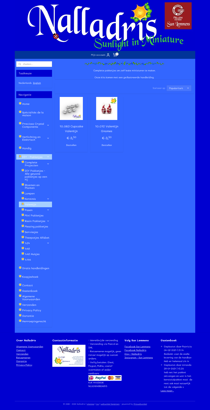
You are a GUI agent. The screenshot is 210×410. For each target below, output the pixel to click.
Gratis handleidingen (35, 268)
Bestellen (71, 145)
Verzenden (29, 304)
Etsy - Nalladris (133, 353)
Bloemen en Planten (32, 186)
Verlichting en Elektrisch (35, 138)
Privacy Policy (31, 310)
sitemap (90, 404)
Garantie (28, 315)
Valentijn (30, 204)
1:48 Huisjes (32, 254)
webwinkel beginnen (110, 404)
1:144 (28, 259)
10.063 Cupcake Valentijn (71, 128)
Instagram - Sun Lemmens (139, 357)
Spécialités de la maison (33, 114)
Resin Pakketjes (37, 221)
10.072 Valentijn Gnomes (106, 128)
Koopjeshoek (30, 276)
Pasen (37, 210)
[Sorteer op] (179, 88)
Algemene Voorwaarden (31, 297)
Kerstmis (37, 198)
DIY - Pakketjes (35, 157)
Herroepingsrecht (34, 321)
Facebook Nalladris (135, 350)
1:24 (37, 243)
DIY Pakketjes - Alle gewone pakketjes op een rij (36, 175)
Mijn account (100, 55)
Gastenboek (30, 291)
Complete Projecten (37, 164)
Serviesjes (31, 232)
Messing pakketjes (36, 226)
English (37, 82)
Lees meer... (167, 390)
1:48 (27, 248)
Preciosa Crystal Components (35, 125)
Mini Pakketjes (34, 215)
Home (26, 103)
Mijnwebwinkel (140, 404)
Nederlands (25, 82)
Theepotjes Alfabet (37, 237)
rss (97, 404)
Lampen (30, 193)
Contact (27, 285)
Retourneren (23, 357)
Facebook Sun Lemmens (137, 346)
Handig (26, 148)
